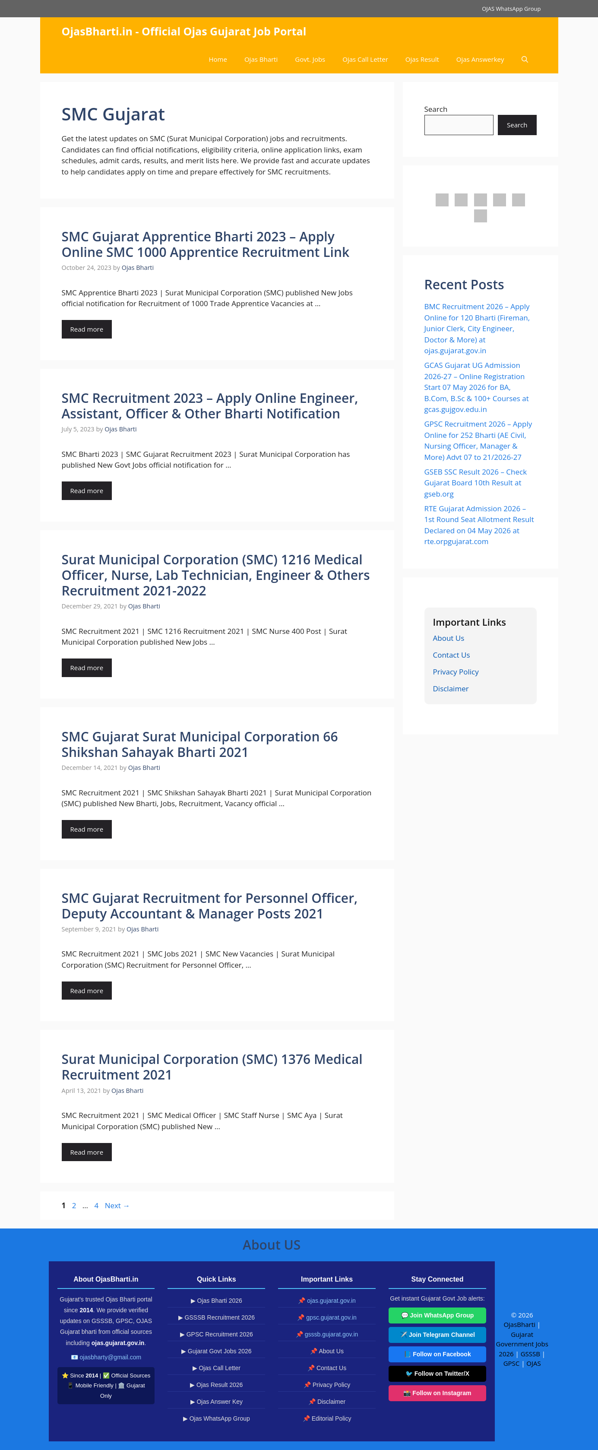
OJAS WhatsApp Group (511, 9)
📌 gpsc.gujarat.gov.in (326, 1317)
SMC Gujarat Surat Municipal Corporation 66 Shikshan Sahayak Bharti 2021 (200, 744)
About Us (449, 638)
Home (218, 59)
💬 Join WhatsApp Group (437, 1315)
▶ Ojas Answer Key (216, 1401)
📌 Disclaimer (326, 1401)
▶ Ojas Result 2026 (216, 1384)
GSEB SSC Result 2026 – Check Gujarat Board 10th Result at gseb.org (475, 483)
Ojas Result (422, 59)
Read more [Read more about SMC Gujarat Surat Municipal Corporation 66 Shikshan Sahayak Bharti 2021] (87, 829)
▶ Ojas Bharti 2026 (216, 1300)
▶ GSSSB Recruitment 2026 (216, 1317)
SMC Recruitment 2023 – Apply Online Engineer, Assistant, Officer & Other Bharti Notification (210, 405)
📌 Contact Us (326, 1368)
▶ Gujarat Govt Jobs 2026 (216, 1351)
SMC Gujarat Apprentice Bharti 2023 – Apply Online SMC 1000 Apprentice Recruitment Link (206, 244)
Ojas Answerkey (480, 59)
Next (117, 1205)
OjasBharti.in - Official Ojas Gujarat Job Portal (184, 31)
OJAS (533, 1363)
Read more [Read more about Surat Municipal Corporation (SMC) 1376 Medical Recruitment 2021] (87, 1152)
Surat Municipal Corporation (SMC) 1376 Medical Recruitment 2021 (212, 1066)
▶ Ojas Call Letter (216, 1368)
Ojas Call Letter (365, 59)
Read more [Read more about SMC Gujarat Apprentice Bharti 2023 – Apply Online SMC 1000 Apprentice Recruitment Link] (87, 329)
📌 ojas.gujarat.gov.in (326, 1300)
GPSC (511, 1363)
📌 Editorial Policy (327, 1418)
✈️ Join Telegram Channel (437, 1334)
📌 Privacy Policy (327, 1384)
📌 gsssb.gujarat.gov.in (327, 1334)
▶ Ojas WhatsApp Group (216, 1418)
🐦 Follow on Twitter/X (437, 1373)
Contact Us (451, 655)
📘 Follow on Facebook (437, 1354)
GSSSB (530, 1353)
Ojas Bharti (261, 59)
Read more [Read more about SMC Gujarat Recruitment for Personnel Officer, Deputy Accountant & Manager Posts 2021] (87, 990)
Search (436, 109)
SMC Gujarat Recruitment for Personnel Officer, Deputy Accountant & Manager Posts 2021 (210, 905)
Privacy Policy (456, 672)
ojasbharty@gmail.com (111, 1357)
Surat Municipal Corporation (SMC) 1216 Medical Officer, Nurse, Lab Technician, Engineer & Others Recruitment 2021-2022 (216, 575)
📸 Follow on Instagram (437, 1393)
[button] (525, 59)
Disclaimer (451, 688)
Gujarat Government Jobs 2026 (522, 1344)
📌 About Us (327, 1351)
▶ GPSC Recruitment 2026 (216, 1334)
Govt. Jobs (310, 59)
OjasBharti (519, 1324)
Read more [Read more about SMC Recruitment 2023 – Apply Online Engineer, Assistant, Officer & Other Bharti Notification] (87, 490)
